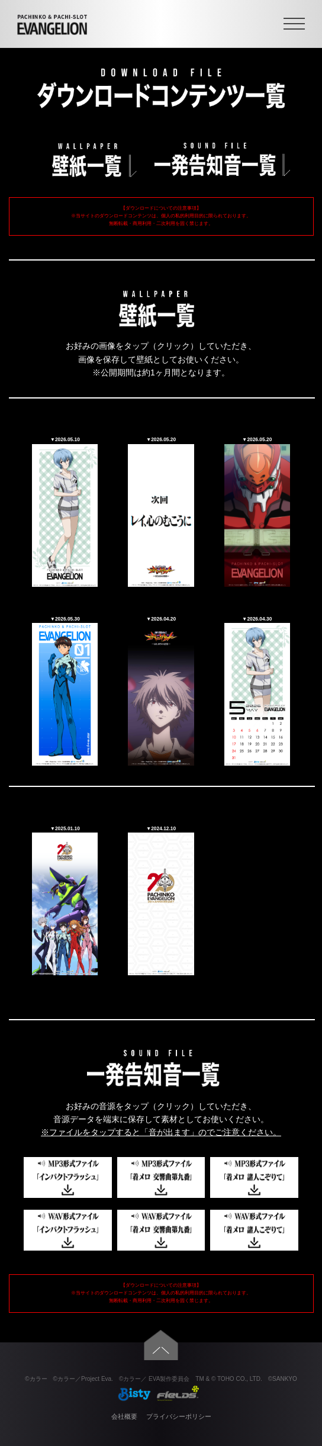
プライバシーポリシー (178, 1416)
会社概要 (124, 1416)
